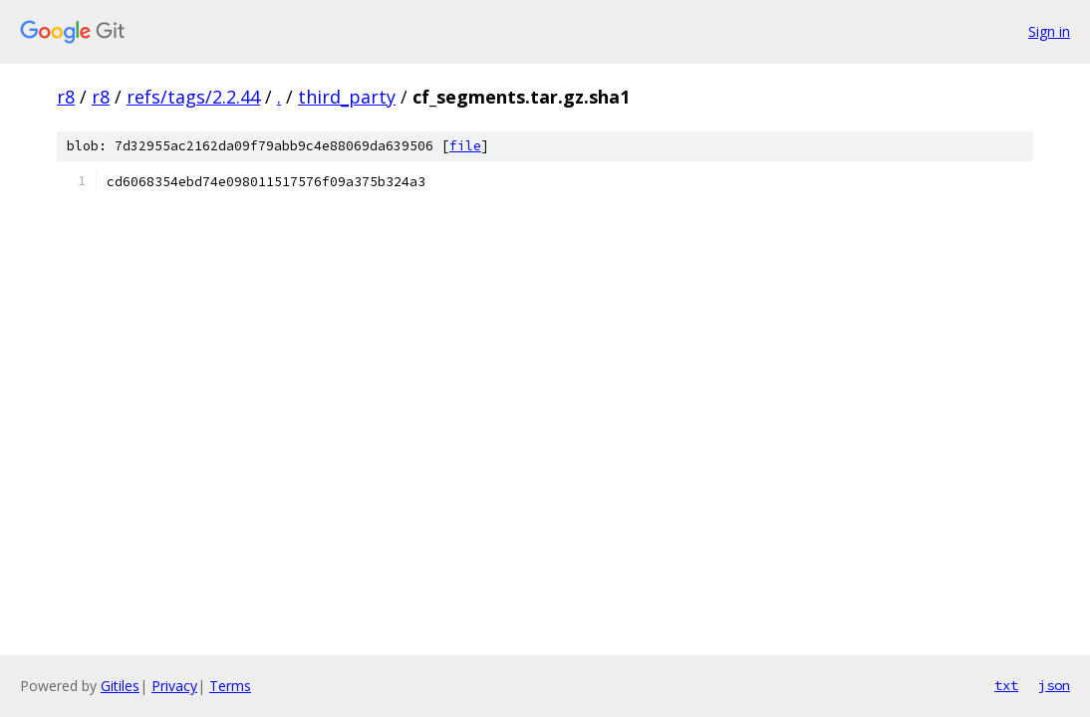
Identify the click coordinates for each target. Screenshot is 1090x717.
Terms (230, 685)
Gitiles (120, 685)
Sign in (1049, 31)
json (1054, 685)
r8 (66, 97)
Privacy (174, 685)
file (465, 145)
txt (1006, 685)
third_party (347, 97)
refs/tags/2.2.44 (193, 97)
